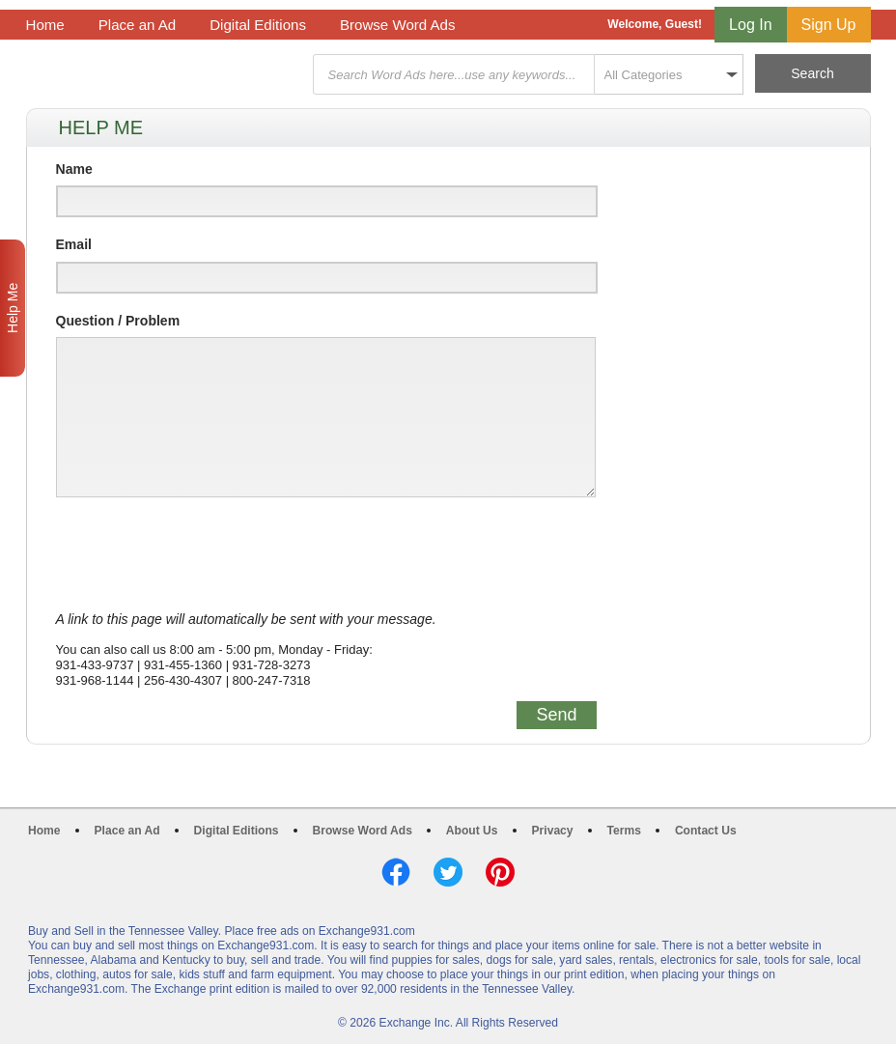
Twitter (448, 872)
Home (45, 24)
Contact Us (706, 830)
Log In (750, 24)
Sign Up (828, 24)
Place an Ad (137, 24)
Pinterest (500, 872)
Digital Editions (258, 24)
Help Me (12, 308)
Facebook (395, 872)
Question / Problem (118, 320)
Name (74, 169)
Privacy (553, 830)
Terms (624, 830)
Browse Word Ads (398, 24)
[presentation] (203, 554)
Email (74, 244)
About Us (472, 830)
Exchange (163, 75)
